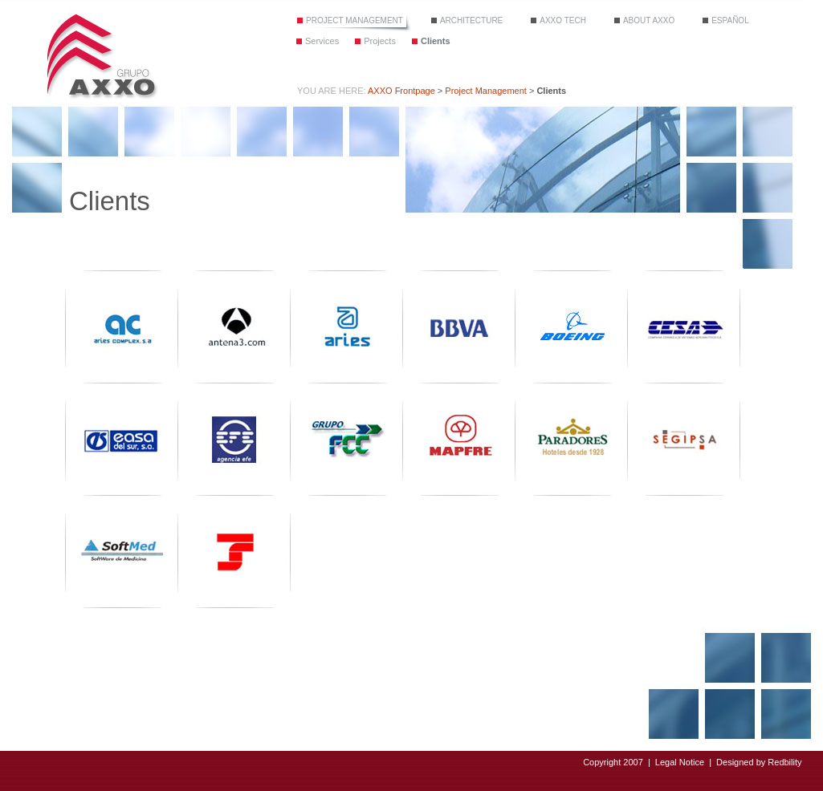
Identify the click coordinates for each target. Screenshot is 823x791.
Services (322, 41)
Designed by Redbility (758, 762)
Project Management (354, 20)
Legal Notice (679, 762)
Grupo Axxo (100, 54)
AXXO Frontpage (401, 90)
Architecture (471, 20)
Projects (380, 41)
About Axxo (648, 20)
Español (730, 20)
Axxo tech (563, 20)
